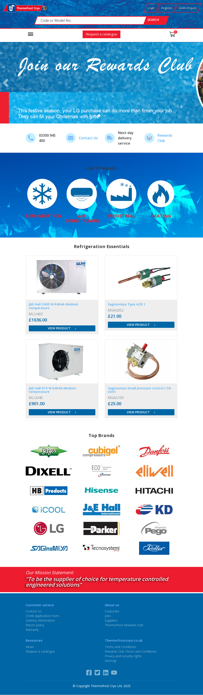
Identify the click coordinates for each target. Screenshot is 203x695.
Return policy (35, 625)
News (30, 646)
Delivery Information (40, 620)
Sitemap (110, 660)
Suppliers (111, 620)
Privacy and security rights (123, 656)
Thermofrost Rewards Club (124, 625)
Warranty (32, 630)
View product (62, 328)
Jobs (108, 616)
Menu (30, 32)
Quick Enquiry (188, 8)
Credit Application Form (42, 616)
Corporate (112, 611)
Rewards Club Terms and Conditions (130, 651)
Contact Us (88, 137)
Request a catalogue (101, 34)
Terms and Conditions (120, 646)
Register (166, 8)
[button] (7, 82)
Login (151, 8)
